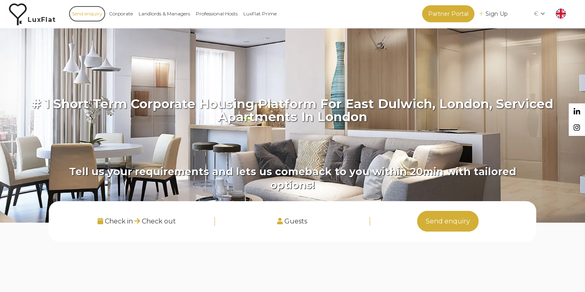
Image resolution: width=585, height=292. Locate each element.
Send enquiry (87, 14)
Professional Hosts (217, 14)
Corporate (121, 14)
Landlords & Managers (164, 14)
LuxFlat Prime (260, 14)
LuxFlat (42, 20)
